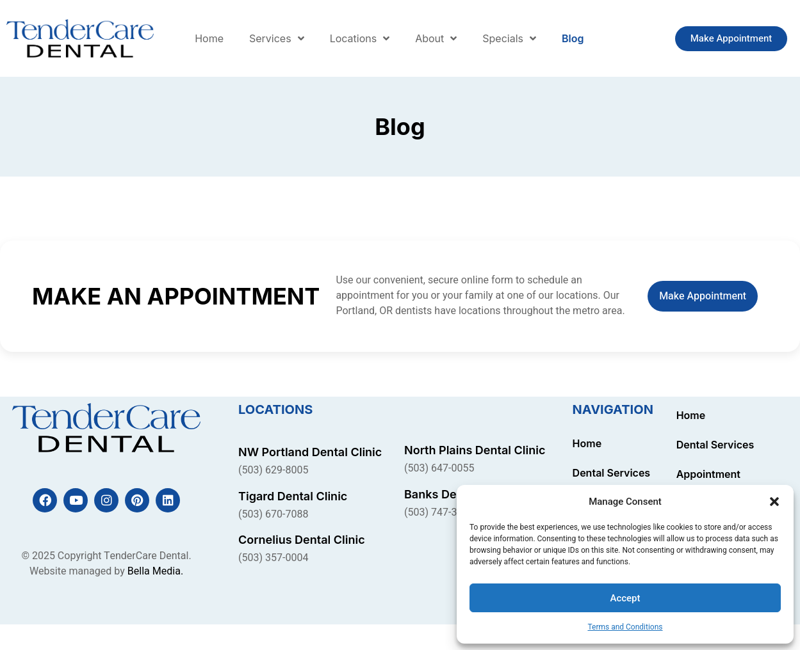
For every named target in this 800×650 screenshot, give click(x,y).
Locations (360, 38)
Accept (625, 598)
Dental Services (612, 472)
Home (209, 38)
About (436, 38)
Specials (509, 38)
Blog (573, 38)
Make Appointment (702, 296)
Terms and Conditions (624, 626)
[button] (774, 501)
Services (276, 38)
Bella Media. (155, 571)
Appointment (708, 474)
